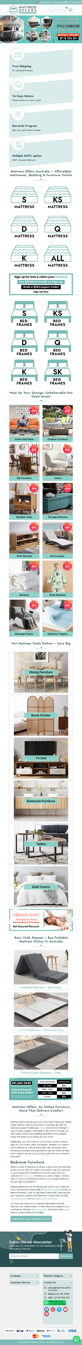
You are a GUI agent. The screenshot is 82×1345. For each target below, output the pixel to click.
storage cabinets (18, 1198)
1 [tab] (37, 45)
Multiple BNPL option (27, 156)
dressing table (40, 1209)
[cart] (64, 9)
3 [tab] (44, 45)
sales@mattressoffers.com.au (59, 1289)
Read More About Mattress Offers (31, 1219)
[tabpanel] (41, 29)
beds (42, 1128)
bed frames (28, 1176)
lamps (67, 1209)
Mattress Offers (38, 1342)
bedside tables (50, 1189)
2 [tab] (41, 45)
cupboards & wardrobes (46, 1198)
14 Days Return (23, 96)
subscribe (66, 1256)
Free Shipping (21, 66)
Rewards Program (24, 126)
